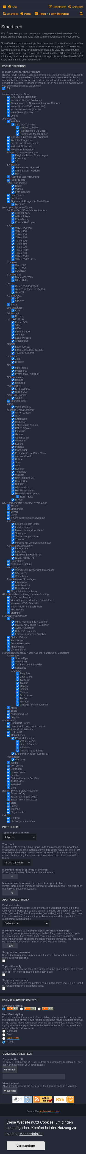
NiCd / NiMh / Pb (24, 557)
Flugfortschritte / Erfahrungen (31, 155)
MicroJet (24, 701)
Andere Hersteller (20, 643)
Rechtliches (17, 640)
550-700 (19, 301)
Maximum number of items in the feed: (25, 869)
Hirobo (18, 499)
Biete (13, 802)
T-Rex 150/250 (23, 228)
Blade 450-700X (24, 277)
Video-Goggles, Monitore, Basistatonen (32, 600)
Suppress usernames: (15, 980)
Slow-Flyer (21, 661)
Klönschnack (18, 735)
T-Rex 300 (21, 234)
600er (18, 328)
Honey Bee (21, 481)
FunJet (24, 698)
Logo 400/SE (22, 346)
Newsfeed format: (12, 1005)
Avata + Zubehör (24, 627)
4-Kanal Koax (22, 216)
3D (16, 161)
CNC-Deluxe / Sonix (26, 425)
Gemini (24, 689)
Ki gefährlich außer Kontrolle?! (32, 753)
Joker (18, 358)
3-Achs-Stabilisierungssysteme (28, 518)
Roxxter (19, 316)
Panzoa (19, 446)
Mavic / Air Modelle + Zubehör (32, 624)
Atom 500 (20, 268)
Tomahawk (21, 471)
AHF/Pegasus (23, 412)
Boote (14, 710)
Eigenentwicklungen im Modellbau (30, 201)
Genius (19, 434)
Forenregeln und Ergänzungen (28, 726)
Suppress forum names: (16, 952)
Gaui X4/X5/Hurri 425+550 (30, 289)
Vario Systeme (23, 406)
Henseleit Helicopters (27, 493)
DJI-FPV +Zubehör (25, 631)
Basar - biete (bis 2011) (24, 799)
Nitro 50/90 (21, 391)
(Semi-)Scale (18, 179)
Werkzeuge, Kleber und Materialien (35, 570)
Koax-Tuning (22, 219)
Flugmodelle (17, 812)
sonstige (20, 334)
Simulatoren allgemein (27, 167)
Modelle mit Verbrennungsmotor (33, 542)
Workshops (21, 576)
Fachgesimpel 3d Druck (33, 130)
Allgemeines (17, 646)
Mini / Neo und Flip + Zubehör (31, 621)
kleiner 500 (21, 322)
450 (17, 298)
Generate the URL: (14, 1059)
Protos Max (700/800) (27, 374)
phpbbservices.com (49, 1111)
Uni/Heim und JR (24, 477)
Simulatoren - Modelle (27, 170)
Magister (24, 686)
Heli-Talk (15, 121)
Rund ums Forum (20, 722)
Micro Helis (21, 280)
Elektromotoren (23, 527)
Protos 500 (21, 370)
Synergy (19, 468)
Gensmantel (22, 437)
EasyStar (25, 673)
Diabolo (19, 361)
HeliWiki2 (16, 784)
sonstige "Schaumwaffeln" (34, 704)
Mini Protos (21, 367)
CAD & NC (21, 573)
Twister (24, 682)
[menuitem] (12, 7)
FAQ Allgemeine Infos (23, 821)
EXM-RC (20, 431)
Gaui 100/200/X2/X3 (26, 286)
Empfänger (17, 508)
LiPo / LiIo (20, 551)
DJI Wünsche (18, 649)
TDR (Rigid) (26, 496)
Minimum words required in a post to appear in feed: (33, 883)
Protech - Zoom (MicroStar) (30, 453)
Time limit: (8, 844)
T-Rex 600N (22, 250)
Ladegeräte (21, 548)
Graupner (20, 440)
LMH (17, 310)
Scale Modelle (23, 337)
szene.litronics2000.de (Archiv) (28, 106)
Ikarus (14, 304)
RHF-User (16, 731)
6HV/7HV (20, 271)
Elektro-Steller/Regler (27, 524)
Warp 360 (20, 265)
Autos (14, 707)
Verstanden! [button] (25, 1146)
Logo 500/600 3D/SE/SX (29, 349)
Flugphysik (21, 582)
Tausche (15, 809)
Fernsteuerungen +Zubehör (30, 634)
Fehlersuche (18, 195)
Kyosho (19, 443)
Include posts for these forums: (21, 72)
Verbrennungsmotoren (27, 536)
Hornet (19, 379)
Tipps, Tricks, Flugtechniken (26, 606)
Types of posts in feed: (16, 832)
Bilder (18, 185)
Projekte (15, 717)
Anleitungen (21, 340)
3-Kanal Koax (22, 213)
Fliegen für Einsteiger (22, 149)
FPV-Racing (17, 609)
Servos (14, 511)
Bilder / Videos (19, 637)
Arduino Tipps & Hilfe (31, 750)
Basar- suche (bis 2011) (24, 796)
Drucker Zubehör (29, 127)
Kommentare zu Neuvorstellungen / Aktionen (36, 103)
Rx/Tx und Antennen (22, 597)
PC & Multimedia (24, 738)
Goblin (18, 397)
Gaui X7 (19, 292)
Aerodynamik (22, 585)
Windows (25, 747)
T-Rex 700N (22, 256)
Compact (9, 1030)
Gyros (14, 515)
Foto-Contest (22, 192)
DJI (12, 618)
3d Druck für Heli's (25, 124)
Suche (14, 806)
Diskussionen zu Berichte (25, 778)
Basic (7, 1034)
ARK (17, 415)
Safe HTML (13, 1038)
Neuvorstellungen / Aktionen (26, 100)
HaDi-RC (20, 204)
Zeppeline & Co (19, 714)
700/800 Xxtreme (24, 352)
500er (18, 325)
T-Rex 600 (21, 246)
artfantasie (21, 418)
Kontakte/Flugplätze (22, 140)
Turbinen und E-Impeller (28, 664)
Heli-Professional (24, 490)
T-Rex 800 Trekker (25, 259)
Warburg (20, 759)
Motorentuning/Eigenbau (29, 530)
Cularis (24, 692)
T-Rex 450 (21, 231)
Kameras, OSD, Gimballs (25, 603)
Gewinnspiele (18, 772)
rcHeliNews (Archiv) (22, 112)
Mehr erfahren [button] (30, 1134)
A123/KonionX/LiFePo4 (28, 554)
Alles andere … (23, 487)
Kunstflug (20, 158)
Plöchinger (21, 450)
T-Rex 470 (21, 237)
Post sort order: (11, 905)
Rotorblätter (17, 561)
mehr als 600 (22, 331)
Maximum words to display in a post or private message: (36, 930)
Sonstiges (16, 198)
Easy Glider (26, 676)
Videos (19, 189)
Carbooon (20, 422)
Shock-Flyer (22, 658)
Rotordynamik (23, 588)
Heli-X (18, 173)
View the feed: (11, 1083)
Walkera (19, 475)
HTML (8, 1041)
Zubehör (20, 539)
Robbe (18, 459)
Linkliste (15, 818)
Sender (15, 505)
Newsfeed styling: (13, 1014)
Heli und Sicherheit (21, 146)
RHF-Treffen (18, 781)
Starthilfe (15, 612)
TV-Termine (17, 765)
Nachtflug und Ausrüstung (25, 176)
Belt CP (19, 484)
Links (14, 787)
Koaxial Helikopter (25, 222)
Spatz (18, 462)
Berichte (15, 775)
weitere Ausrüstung (21, 564)
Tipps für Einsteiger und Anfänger (29, 137)
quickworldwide (23, 456)
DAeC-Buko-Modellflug (23, 96)
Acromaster (26, 695)
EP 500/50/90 (22, 388)
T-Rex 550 (21, 243)
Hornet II (20, 382)
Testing (15, 762)
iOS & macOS (27, 741)
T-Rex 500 (21, 240)
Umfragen (16, 769)
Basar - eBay (18, 793)
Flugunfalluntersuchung (24, 591)
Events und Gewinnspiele (25, 143)
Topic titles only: (12, 966)
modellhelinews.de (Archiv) (26, 109)
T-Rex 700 (21, 253)
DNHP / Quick (23, 428)
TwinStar (25, 679)
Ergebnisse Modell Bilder (34, 134)
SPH (17, 465)
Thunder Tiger (18, 401)
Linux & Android (28, 744)
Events (14, 115)
